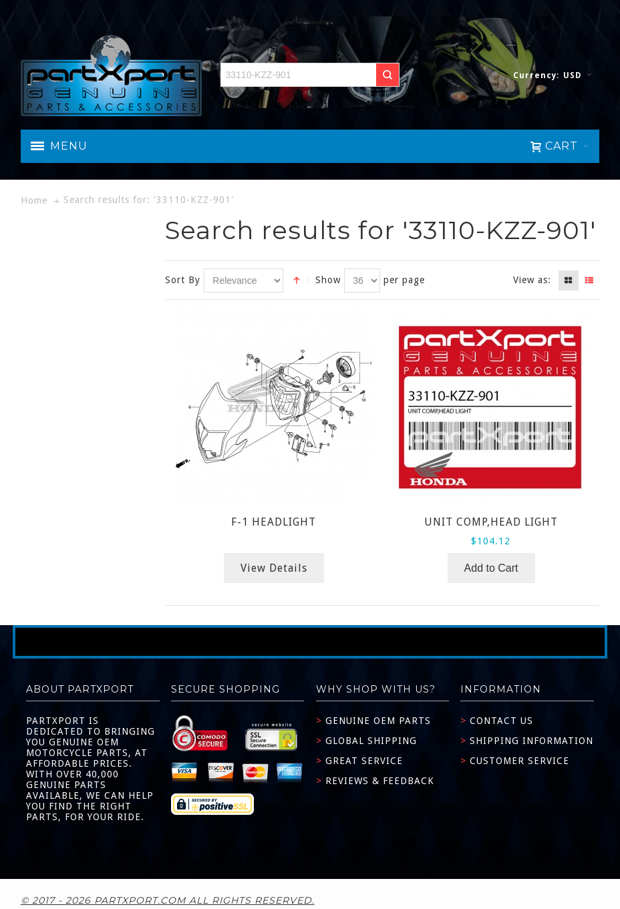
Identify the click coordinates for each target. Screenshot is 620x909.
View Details (274, 568)
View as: (532, 280)
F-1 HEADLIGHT (273, 522)
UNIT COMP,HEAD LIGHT (491, 522)
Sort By (182, 280)
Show (328, 280)
